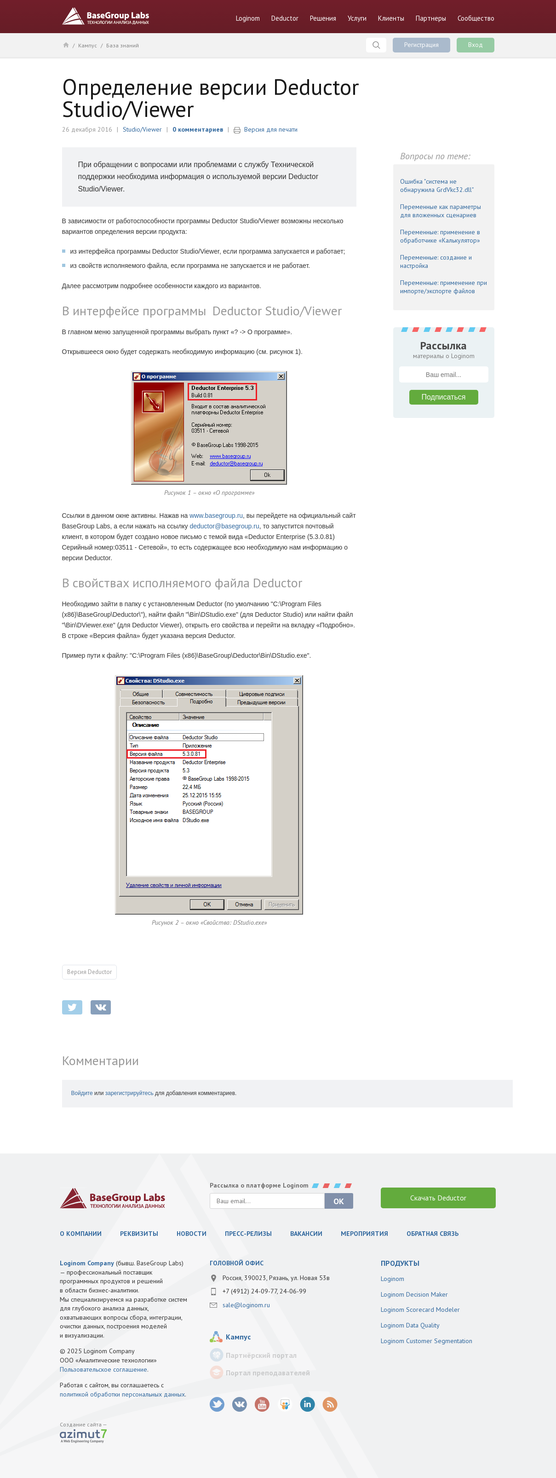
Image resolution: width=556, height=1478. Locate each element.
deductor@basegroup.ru (224, 526)
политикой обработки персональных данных (122, 1394)
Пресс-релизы (248, 1233)
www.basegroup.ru (216, 515)
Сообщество (476, 18)
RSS (330, 1404)
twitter (72, 1007)
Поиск (376, 45)
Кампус (87, 45)
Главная (65, 44)
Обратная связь (433, 1233)
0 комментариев (197, 129)
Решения (323, 18)
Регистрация (421, 45)
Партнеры (431, 18)
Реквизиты (139, 1233)
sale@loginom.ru (246, 1305)
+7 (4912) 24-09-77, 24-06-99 (264, 1291)
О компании (81, 1233)
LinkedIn (307, 1404)
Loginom (248, 18)
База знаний (122, 45)
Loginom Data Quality (410, 1325)
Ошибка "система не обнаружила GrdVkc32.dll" (437, 185)
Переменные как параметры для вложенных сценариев (440, 211)
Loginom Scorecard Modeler (420, 1309)
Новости (191, 1233)
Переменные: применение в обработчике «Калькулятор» (440, 236)
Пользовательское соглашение (103, 1369)
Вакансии (306, 1233)
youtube (262, 1404)
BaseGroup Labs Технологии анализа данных (105, 16)
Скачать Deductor (438, 1197)
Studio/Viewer (142, 129)
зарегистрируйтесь (129, 1093)
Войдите (82, 1093)
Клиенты (391, 18)
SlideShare (284, 1404)
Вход (475, 45)
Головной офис (237, 1263)
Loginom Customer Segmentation (426, 1341)
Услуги (357, 18)
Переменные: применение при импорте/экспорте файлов (443, 286)
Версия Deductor (89, 972)
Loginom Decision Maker (414, 1294)
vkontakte (101, 1007)
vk (239, 1404)
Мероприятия (364, 1233)
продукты (400, 1263)
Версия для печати (271, 129)
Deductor (284, 18)
